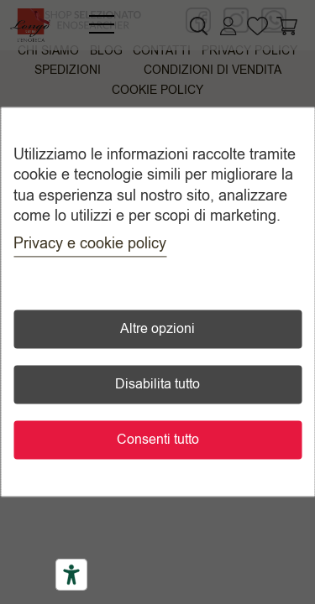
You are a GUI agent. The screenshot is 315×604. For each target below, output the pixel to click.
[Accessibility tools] (71, 575)
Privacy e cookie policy (89, 244)
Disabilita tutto (157, 385)
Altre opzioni (157, 329)
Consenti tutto (158, 440)
